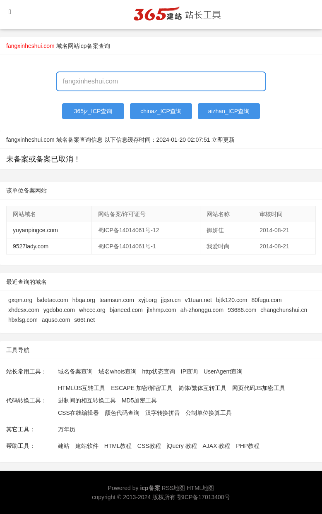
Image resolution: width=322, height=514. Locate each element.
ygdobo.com (59, 310)
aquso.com (56, 319)
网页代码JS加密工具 (258, 388)
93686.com (242, 310)
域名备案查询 (75, 371)
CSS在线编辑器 (78, 412)
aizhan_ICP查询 (229, 111)
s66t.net (84, 319)
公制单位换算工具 (208, 412)
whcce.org (92, 310)
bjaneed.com (126, 310)
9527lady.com (30, 246)
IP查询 (189, 371)
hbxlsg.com (23, 319)
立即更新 (223, 139)
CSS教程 (149, 446)
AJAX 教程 (217, 446)
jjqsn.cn (170, 300)
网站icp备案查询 (89, 46)
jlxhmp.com (161, 310)
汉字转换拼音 (162, 412)
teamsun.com (116, 300)
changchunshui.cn (283, 310)
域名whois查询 (118, 371)
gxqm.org (20, 300)
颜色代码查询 (122, 412)
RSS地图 (173, 488)
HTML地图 (200, 488)
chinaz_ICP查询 (161, 111)
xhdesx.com (23, 310)
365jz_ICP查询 (93, 111)
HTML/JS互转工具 (81, 388)
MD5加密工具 (139, 400)
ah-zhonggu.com (201, 310)
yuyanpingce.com (35, 230)
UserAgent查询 (223, 371)
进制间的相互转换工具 (87, 400)
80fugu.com (266, 300)
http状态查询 (158, 371)
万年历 (66, 429)
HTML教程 (118, 446)
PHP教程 (248, 446)
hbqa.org (83, 300)
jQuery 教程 (181, 446)
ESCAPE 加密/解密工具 (142, 388)
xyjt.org (147, 300)
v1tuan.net (198, 300)
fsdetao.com (52, 300)
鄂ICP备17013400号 (203, 497)
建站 (64, 446)
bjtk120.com (231, 300)
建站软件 (87, 446)
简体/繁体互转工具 (202, 388)
